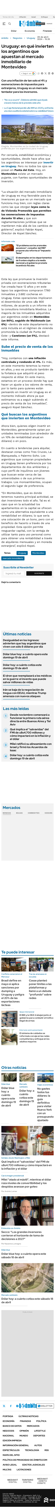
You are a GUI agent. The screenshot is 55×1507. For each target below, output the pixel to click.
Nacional (8, 1435)
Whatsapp (39, 1406)
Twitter (4, 1406)
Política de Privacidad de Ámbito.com (25, 1460)
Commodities (33, 813)
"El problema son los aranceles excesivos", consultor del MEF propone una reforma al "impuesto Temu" (33, 249)
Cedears (48, 813)
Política (41, 1421)
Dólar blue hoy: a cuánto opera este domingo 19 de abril (25, 655)
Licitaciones (24, 1469)
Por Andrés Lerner (9, 1191)
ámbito (4, 38)
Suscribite (39, 573)
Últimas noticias (28, 1416)
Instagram (17, 1406)
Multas (7, 1469)
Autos (38, 1445)
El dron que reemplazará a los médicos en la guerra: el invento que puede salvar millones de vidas (27, 679)
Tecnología (32, 1450)
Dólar (14, 30)
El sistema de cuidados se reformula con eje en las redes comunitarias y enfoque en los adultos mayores (34, 1037)
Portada (8, 1416)
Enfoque (44, 17)
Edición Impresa (12, 1440)
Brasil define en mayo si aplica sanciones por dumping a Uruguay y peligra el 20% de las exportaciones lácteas (12, 993)
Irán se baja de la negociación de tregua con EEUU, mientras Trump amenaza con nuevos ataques (24, 693)
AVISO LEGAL (10, 1464)
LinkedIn (24, 1406)
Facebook (10, 1406)
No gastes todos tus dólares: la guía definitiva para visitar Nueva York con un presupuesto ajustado (45, 1104)
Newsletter (45, 1406)
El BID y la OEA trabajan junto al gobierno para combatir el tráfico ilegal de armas (36, 1018)
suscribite (40, 23)
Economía (30, 30)
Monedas (7, 813)
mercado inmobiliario (13, 558)
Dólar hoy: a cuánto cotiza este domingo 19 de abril (22, 666)
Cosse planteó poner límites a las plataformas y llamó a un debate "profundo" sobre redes (40, 989)
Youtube (31, 1406)
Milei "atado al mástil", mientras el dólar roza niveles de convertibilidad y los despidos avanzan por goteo (26, 1183)
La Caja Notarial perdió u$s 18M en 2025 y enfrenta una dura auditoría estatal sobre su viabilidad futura (29, 109)
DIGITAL (12, 1481)
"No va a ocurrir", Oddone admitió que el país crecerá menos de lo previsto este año (25, 101)
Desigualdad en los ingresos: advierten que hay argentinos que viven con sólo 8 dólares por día (24, 643)
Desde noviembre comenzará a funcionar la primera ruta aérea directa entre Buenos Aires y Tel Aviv (30, 719)
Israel (33, 17)
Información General (16, 1445)
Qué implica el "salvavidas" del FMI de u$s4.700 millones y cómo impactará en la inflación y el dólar (30, 734)
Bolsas (19, 813)
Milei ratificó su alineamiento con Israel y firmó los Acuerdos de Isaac (31, 747)
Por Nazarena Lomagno (11, 1243)
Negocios (8, 1430)
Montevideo (38, 553)
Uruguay (31, 38)
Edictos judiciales (33, 1464)
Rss (47, 1450)
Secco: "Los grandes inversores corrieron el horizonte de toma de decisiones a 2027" (22, 1235)
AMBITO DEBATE (42, 1481)
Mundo (23, 1435)
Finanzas (47, 30)
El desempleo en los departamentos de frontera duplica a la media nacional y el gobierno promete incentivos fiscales (34, 261)
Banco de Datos (12, 1426)
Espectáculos (11, 1450)
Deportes (39, 1435)
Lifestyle (40, 1430)
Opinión (24, 1430)
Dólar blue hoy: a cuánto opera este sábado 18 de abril (23, 1255)
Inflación (22, 17)
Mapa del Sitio (11, 1455)
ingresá (49, 23)
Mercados (33, 1426)
